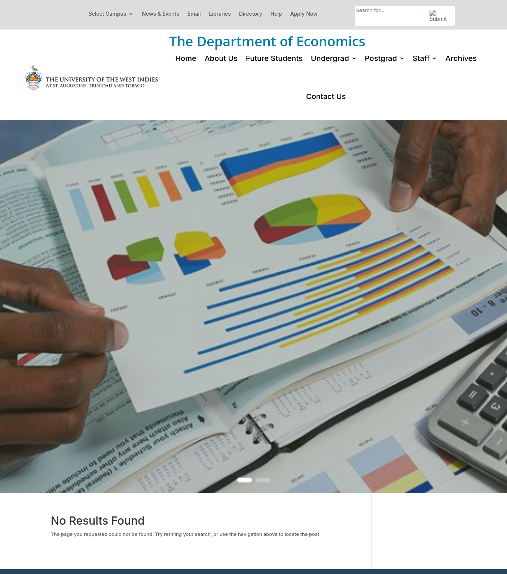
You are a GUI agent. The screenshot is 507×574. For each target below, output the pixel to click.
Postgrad (381, 58)
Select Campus (107, 13)
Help (276, 13)
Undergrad (330, 58)
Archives (461, 58)
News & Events (160, 13)
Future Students (274, 58)
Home (185, 58)
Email (194, 13)
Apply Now (304, 13)
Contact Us (326, 96)
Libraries (220, 13)
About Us (221, 58)
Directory (250, 13)
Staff (421, 58)
